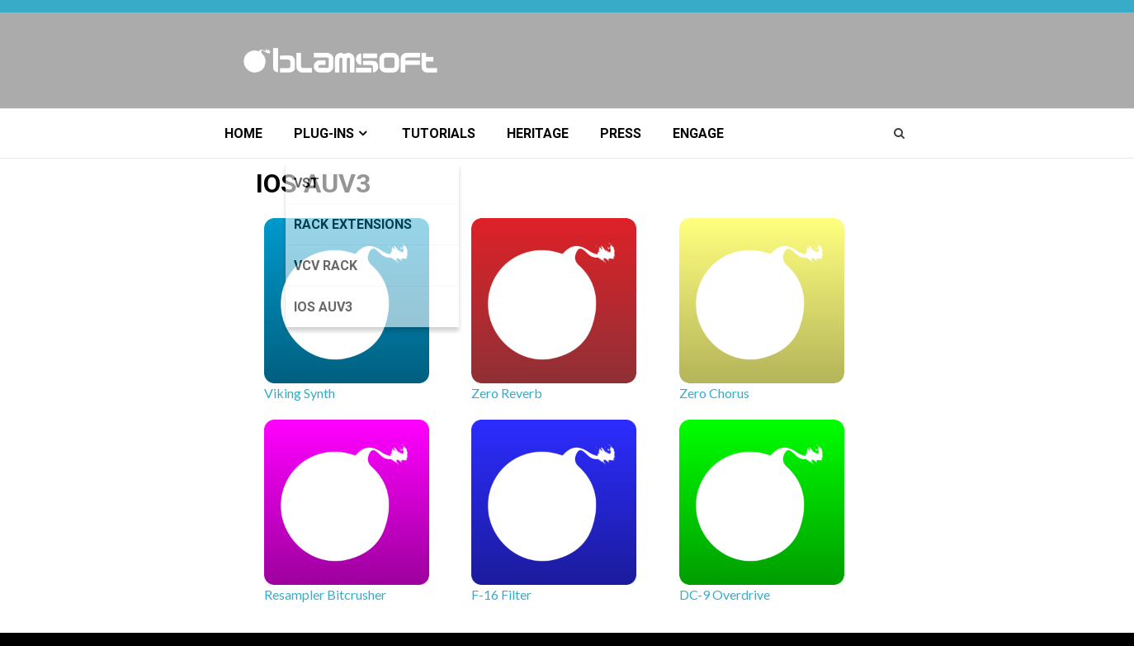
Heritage (538, 133)
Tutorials (438, 133)
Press (620, 133)
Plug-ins (324, 133)
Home (243, 133)
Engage (698, 133)
